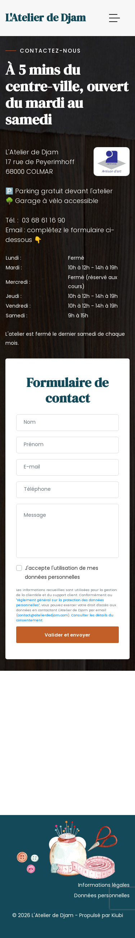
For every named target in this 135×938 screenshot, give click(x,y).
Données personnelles (102, 895)
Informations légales (104, 885)
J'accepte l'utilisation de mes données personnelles (61, 572)
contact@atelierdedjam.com (43, 615)
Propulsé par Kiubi (101, 915)
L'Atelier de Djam (45, 17)
